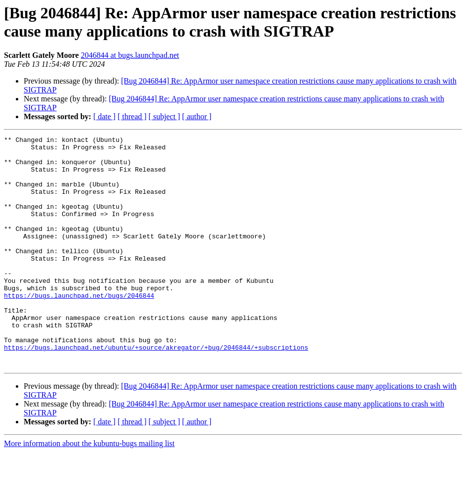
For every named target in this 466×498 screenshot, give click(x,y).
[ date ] (104, 116)
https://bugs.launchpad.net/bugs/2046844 (79, 327)
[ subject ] (164, 116)
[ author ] (197, 116)
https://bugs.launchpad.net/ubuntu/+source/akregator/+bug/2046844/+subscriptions (156, 390)
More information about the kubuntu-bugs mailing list (89, 489)
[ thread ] (132, 116)
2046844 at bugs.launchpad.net (130, 55)
